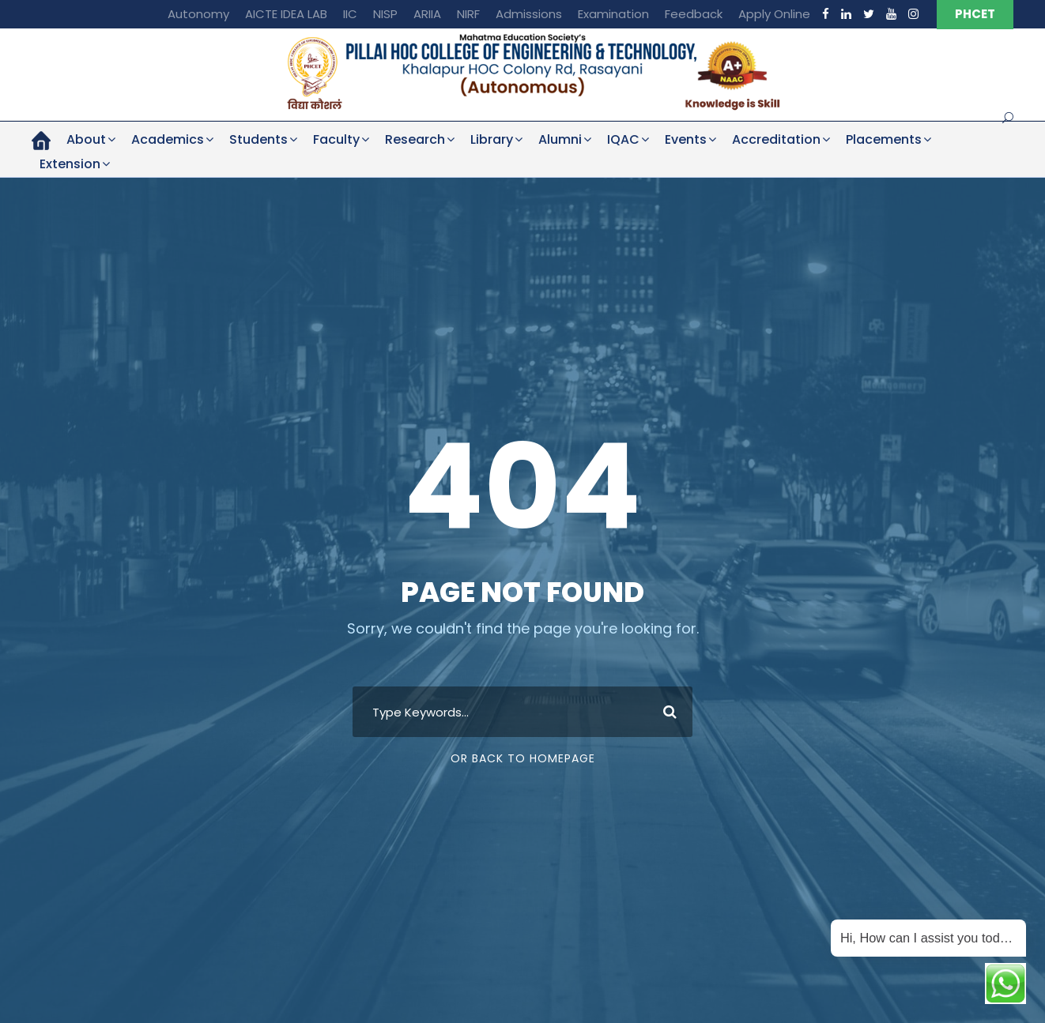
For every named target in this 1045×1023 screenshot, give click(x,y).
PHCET (975, 14)
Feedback (693, 14)
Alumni (560, 139)
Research (415, 139)
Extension (70, 164)
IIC (350, 14)
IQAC (623, 139)
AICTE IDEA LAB (286, 14)
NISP (385, 14)
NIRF (468, 14)
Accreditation (776, 139)
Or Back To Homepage (523, 758)
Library (491, 139)
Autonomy (198, 14)
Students (258, 139)
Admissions (529, 14)
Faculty (336, 139)
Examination (613, 14)
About (86, 139)
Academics (167, 139)
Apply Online (774, 14)
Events (686, 139)
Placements (884, 139)
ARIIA (427, 14)
